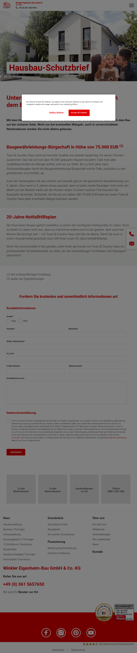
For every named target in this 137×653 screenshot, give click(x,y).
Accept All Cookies (79, 113)
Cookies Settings (56, 112)
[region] (68, 107)
